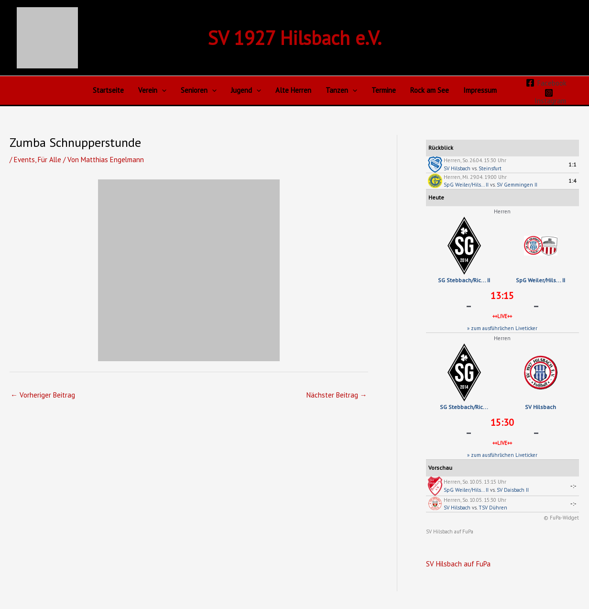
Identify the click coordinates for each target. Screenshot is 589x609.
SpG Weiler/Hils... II (466, 184)
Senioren (199, 90)
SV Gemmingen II (517, 184)
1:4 (572, 180)
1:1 (572, 164)
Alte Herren (293, 90)
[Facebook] (546, 82)
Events (24, 159)
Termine (383, 90)
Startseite (108, 90)
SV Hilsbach (457, 168)
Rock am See (429, 90)
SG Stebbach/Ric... (464, 406)
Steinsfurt (490, 168)
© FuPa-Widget (561, 517)
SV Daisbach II (513, 490)
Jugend (246, 90)
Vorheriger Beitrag (43, 394)
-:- (573, 486)
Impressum (480, 90)
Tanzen (341, 90)
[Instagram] (549, 96)
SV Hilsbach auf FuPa (449, 531)
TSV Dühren (493, 507)
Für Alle (50, 159)
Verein (152, 90)
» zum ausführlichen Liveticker (502, 328)
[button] (161, 90)
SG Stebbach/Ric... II (464, 280)
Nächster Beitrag (336, 394)
